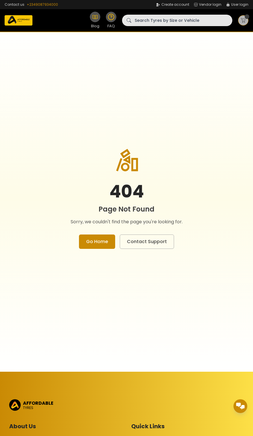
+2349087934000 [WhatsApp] (42, 4)
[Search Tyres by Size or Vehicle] (177, 20)
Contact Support (147, 241)
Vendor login (207, 4)
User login (237, 4)
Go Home (97, 241)
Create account (172, 4)
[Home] (18, 20)
